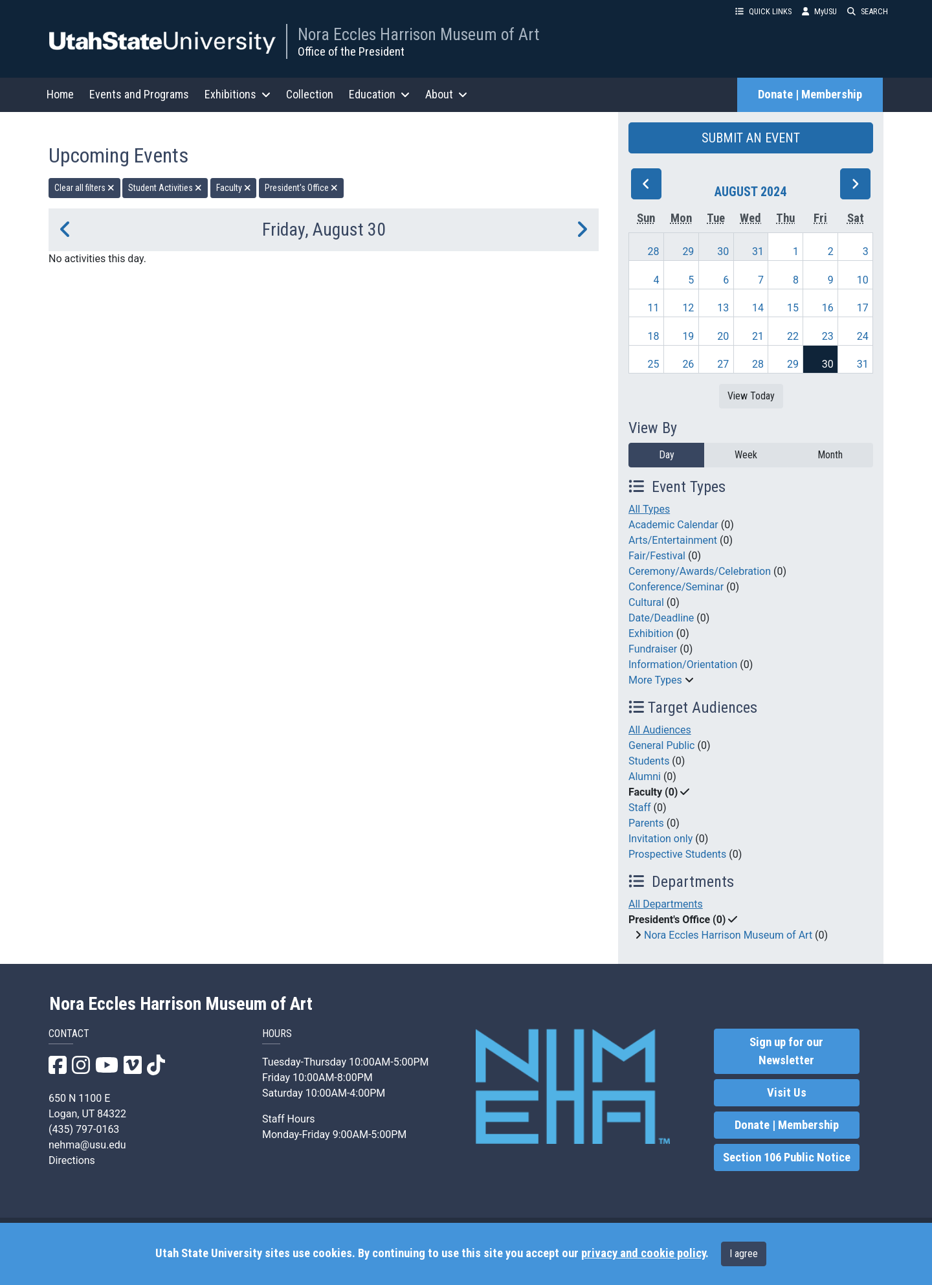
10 (863, 280)
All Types (649, 509)
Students (648, 761)
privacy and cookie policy (643, 1253)
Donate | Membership (810, 94)
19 (688, 336)
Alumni (644, 776)
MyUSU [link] (819, 11)
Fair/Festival (656, 556)
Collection (309, 94)
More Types (655, 680)
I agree (743, 1253)
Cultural (646, 602)
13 (723, 308)
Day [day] (666, 455)
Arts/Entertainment (672, 540)
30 (723, 251)
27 (723, 364)
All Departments (665, 904)
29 (688, 251)
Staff (639, 807)
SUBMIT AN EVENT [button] (751, 138)
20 (723, 336)
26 (688, 364)
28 (654, 251)
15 (793, 308)
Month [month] (830, 455)
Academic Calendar (673, 525)
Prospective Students (677, 854)
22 (793, 336)
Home (60, 94)
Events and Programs (139, 94)
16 (828, 308)
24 (863, 336)
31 (758, 251)
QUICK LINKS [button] (763, 11)
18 (654, 336)
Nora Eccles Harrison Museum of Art (418, 34)
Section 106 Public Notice (786, 1157)
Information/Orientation (682, 664)
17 (863, 308)
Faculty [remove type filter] (233, 188)
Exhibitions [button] (238, 94)
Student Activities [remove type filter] (165, 188)
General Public (661, 745)
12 (688, 308)
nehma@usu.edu (87, 1145)
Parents (646, 823)
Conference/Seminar (676, 587)
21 (758, 336)
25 (654, 364)
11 (654, 308)
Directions (72, 1160)
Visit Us (786, 1093)
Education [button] (379, 94)
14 (758, 308)
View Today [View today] (751, 396)
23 (828, 336)
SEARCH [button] (867, 11)
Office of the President (351, 51)
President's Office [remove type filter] (301, 188)
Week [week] (746, 455)
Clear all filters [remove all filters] (84, 188)
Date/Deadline (661, 618)
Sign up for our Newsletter (786, 1051)
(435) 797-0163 (84, 1129)
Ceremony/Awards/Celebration (699, 571)
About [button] (446, 94)
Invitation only (660, 838)
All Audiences (659, 730)
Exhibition (651, 633)
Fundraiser (652, 649)
